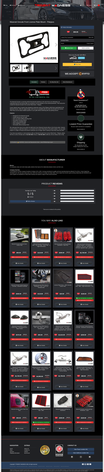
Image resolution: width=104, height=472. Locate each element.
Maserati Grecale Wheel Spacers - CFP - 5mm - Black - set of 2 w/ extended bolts (41, 327)
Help (82, 5)
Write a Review (30, 201)
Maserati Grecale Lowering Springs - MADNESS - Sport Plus (62, 244)
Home (11, 448)
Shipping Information (15, 453)
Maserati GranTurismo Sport (22, 466)
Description (34, 82)
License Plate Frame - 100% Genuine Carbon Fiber (62, 285)
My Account (27, 453)
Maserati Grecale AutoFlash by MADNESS (63, 410)
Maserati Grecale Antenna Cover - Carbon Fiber (19, 244)
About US (26, 448)
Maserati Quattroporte (65, 466)
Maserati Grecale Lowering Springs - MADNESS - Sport (84, 410)
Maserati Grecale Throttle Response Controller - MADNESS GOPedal (19, 285)
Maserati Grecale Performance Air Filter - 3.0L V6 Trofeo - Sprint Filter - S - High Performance (41, 245)
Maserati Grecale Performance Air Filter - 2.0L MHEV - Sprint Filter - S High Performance (84, 368)
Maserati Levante (49, 466)
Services (12, 5)
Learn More (81, 58)
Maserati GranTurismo (33, 466)
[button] (56, 44)
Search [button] (89, 5)
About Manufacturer (67, 82)
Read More (81, 129)
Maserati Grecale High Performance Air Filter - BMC (41, 410)
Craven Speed (90, 43)
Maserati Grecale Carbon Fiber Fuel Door (19, 410)
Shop (5, 5)
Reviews (43, 82)
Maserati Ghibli (13, 466)
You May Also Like (54, 82)
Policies (26, 451)
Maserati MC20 (56, 466)
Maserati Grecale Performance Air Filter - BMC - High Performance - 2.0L (84, 285)
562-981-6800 (41, 134)
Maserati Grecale (41, 466)
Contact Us (21, 5)
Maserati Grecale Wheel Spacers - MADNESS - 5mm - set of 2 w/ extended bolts (41, 286)
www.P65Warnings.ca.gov (47, 142)
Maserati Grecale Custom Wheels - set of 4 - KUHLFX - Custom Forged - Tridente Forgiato (41, 368)
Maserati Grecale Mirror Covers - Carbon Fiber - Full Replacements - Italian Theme (19, 327)
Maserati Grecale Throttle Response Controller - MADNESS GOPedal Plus (84, 327)
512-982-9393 (29, 134)
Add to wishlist (86, 48)
